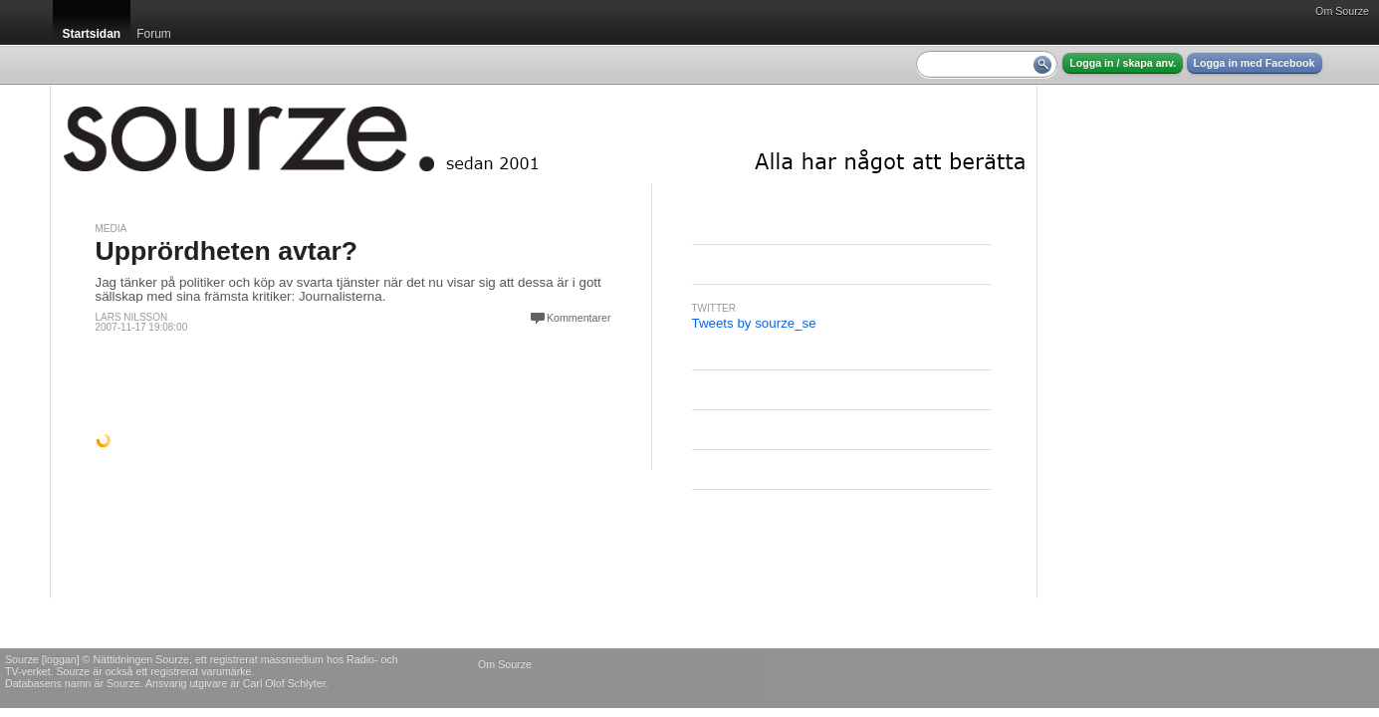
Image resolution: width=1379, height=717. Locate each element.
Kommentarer (579, 318)
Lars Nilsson (132, 317)
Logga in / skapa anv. (1122, 63)
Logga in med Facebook (1254, 63)
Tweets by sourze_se (754, 323)
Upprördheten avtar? (227, 251)
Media (111, 228)
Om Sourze (1342, 11)
